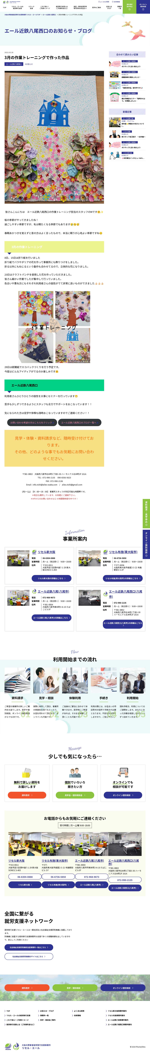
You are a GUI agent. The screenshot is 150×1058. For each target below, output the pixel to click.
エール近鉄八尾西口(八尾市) (123, 862)
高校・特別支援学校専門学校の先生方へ (80, 7)
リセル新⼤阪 (46, 552)
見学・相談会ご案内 (48, 1020)
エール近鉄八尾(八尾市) (89, 860)
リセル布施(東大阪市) (123, 552)
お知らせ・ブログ (47, 1011)
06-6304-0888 (25, 876)
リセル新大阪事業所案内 (117, 1011)
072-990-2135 (124, 880)
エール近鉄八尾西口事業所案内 (120, 1024)
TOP (4, 7)
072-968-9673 (91, 876)
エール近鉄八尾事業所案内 (118, 1020)
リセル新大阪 (16, 860)
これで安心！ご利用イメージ (45, 7)
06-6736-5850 (58, 876)
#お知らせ (29, 64)
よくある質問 (104, 2)
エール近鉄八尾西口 (14, 64)
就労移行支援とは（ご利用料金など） (61, 7)
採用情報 (117, 2)
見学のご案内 (96, 7)
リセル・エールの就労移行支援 (17, 7)
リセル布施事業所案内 (116, 1015)
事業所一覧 (119, 7)
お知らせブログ (109, 7)
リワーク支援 (31, 7)
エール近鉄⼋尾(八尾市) (53, 591)
